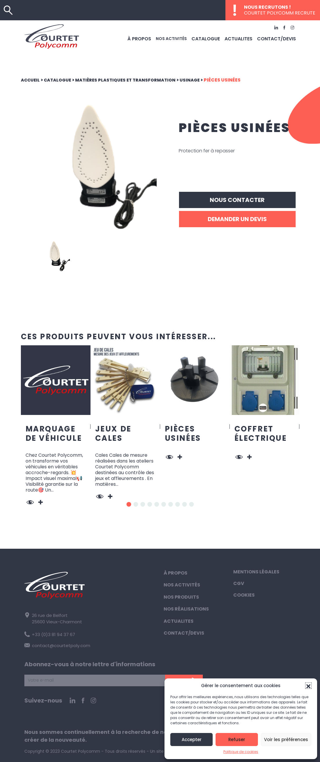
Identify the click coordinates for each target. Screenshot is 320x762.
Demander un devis (237, 219)
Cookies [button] (244, 595)
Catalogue (214, 37)
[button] (308, 686)
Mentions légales (256, 571)
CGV (238, 583)
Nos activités (181, 37)
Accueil (31, 80)
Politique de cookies (240, 751)
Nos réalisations (186, 609)
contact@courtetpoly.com (55, 644)
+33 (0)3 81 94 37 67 (48, 633)
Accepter (192, 739)
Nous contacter (237, 200)
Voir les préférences (286, 739)
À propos (150, 37)
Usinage (201, 80)
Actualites (244, 37)
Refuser (236, 739)
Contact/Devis (278, 37)
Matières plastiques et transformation (133, 80)
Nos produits (181, 597)
